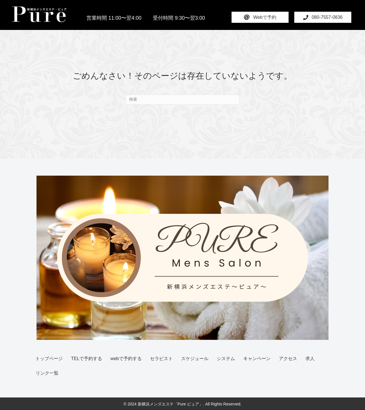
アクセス (288, 358)
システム (226, 358)
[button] (260, 17)
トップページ (49, 358)
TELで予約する (86, 358)
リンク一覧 (47, 373)
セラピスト (161, 358)
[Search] (182, 99)
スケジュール (194, 358)
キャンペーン (257, 358)
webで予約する (125, 358)
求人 (310, 358)
